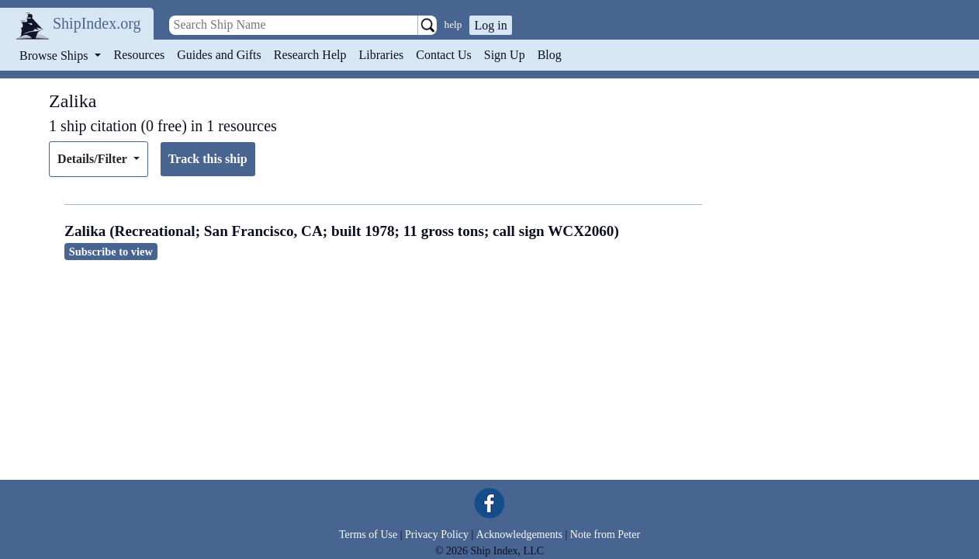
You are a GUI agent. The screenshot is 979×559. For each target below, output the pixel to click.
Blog (550, 54)
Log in (490, 25)
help (453, 24)
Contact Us (444, 54)
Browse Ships (55, 55)
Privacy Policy (437, 534)
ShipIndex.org (97, 23)
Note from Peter (605, 534)
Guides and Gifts (219, 54)
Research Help (310, 54)
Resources (139, 54)
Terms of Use (368, 534)
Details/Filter (93, 158)
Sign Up (504, 54)
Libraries (380, 54)
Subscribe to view (111, 251)
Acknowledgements (519, 534)
